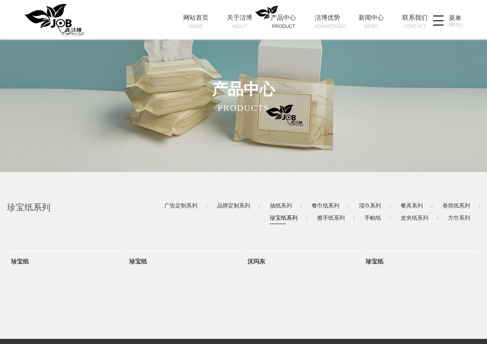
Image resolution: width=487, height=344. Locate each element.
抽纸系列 (281, 205)
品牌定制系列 (233, 205)
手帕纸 (372, 218)
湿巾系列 (370, 205)
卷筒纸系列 (456, 205)
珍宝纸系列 (283, 218)
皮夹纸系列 (414, 218)
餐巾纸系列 (325, 205)
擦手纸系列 (331, 218)
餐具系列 (412, 205)
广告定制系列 (180, 205)
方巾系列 (459, 218)
